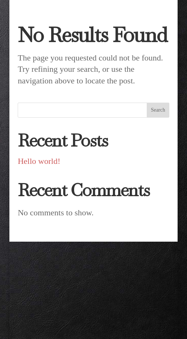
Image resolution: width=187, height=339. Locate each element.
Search (158, 110)
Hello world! (39, 161)
